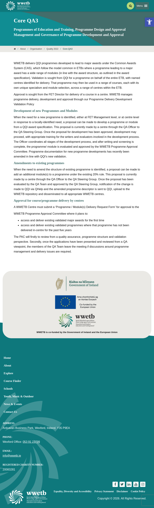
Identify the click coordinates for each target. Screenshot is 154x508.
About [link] (22, 49)
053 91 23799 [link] (31, 441)
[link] (149, 22)
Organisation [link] (36, 49)
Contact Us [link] (10, 411)
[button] (140, 5)
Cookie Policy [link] (138, 491)
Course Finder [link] (12, 380)
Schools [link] (8, 388)
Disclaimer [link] (122, 491)
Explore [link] (8, 373)
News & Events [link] (13, 404)
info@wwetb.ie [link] (12, 455)
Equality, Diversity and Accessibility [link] (73, 491)
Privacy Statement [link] (104, 491)
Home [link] (7, 357)
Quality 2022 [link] (52, 49)
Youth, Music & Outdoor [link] (19, 396)
